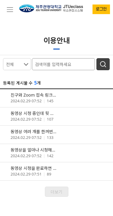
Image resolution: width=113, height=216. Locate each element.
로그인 (101, 9)
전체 (10, 64)
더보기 (56, 192)
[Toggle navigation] (9, 9)
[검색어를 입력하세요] (64, 64)
